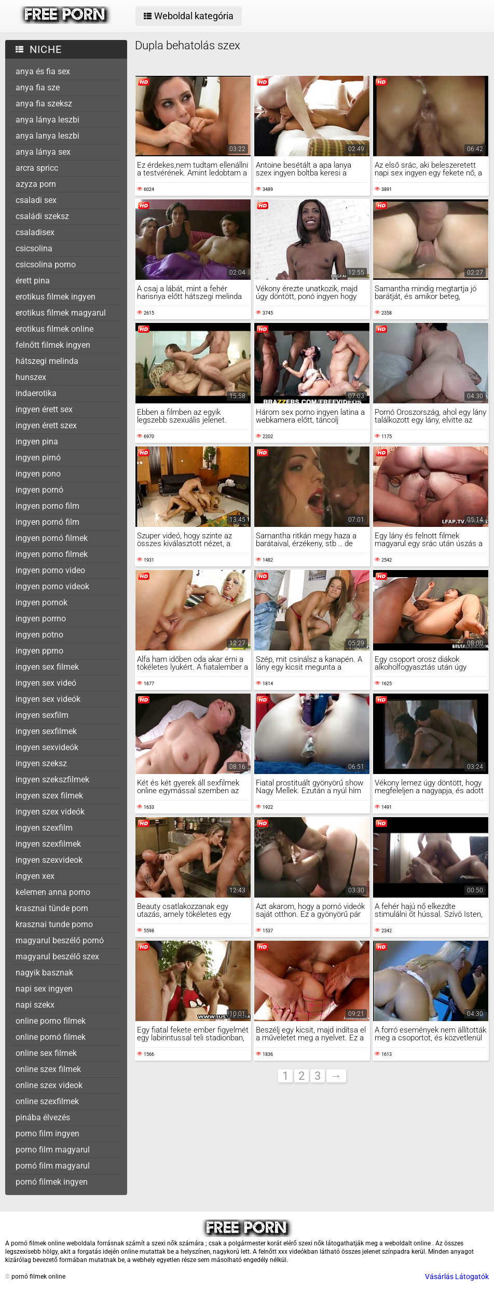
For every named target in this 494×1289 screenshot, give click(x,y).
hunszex (31, 377)
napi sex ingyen (44, 989)
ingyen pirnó (38, 458)
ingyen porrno (41, 618)
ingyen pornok (41, 602)
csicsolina (34, 248)
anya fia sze (38, 87)
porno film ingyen (47, 1133)
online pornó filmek (51, 1037)
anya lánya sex (43, 152)
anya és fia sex (43, 71)
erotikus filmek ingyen (55, 297)
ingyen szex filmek (49, 795)
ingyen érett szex (46, 425)
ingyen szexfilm (44, 828)
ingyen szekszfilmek (52, 779)
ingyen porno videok (52, 586)
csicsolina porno (46, 264)
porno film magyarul (53, 1150)
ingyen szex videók (50, 812)
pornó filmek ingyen (52, 1182)
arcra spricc (37, 168)
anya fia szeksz (44, 103)
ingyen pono (38, 474)
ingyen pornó (39, 490)
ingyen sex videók (48, 699)
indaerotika (36, 393)
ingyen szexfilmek (48, 844)
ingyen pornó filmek (52, 538)
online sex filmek (46, 1053)
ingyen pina (37, 441)
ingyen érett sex (44, 409)
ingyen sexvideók (47, 747)
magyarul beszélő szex (57, 956)
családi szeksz (42, 216)
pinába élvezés (43, 1117)
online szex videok (49, 1085)
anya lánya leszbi (47, 120)
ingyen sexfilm (42, 715)
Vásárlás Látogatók (457, 1276)
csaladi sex (36, 200)
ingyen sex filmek (47, 667)
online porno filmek (51, 1021)
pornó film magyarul (53, 1166)
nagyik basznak (44, 973)
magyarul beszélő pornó (60, 940)
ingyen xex (35, 876)
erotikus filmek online (54, 329)
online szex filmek (48, 1069)
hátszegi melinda (47, 361)
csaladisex (35, 232)
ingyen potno (39, 635)
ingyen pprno (39, 651)
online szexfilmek (47, 1101)
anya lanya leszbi (47, 136)
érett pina (33, 281)
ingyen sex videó (46, 683)
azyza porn (36, 184)
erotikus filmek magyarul (61, 313)
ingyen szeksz (41, 763)
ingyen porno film (47, 506)
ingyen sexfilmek (46, 731)
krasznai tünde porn (52, 908)
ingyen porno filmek (52, 554)
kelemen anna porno (53, 892)
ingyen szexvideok (49, 860)
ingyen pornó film (47, 522)
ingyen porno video (50, 570)
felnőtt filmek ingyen (53, 345)
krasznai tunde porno (54, 924)
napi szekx (35, 1005)
